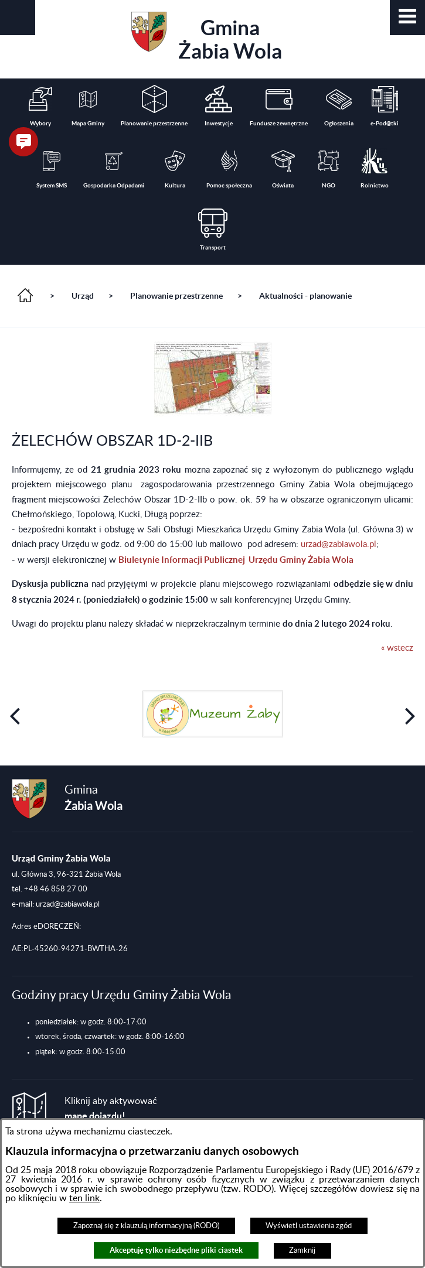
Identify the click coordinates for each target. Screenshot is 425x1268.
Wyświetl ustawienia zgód (309, 1226)
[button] (407, 17)
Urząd (83, 295)
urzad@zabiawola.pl (338, 544)
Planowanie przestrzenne (176, 295)
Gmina (206, 37)
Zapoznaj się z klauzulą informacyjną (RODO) (146, 1226)
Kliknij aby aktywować (110, 1109)
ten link (84, 1198)
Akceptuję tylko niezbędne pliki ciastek (176, 1250)
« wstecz (397, 648)
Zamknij (302, 1250)
